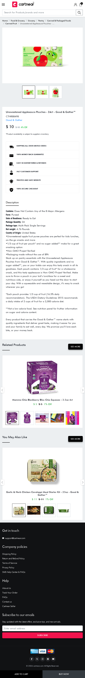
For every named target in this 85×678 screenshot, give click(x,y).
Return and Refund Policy (13, 558)
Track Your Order (9, 592)
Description (12, 202)
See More (75, 346)
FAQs (4, 597)
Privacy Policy (8, 567)
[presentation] (2, 390)
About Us (6, 588)
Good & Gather (14, 120)
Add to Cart (21, 674)
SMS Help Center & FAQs (13, 572)
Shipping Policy (9, 554)
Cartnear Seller (8, 606)
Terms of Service (9, 563)
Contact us (7, 601)
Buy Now (64, 674)
